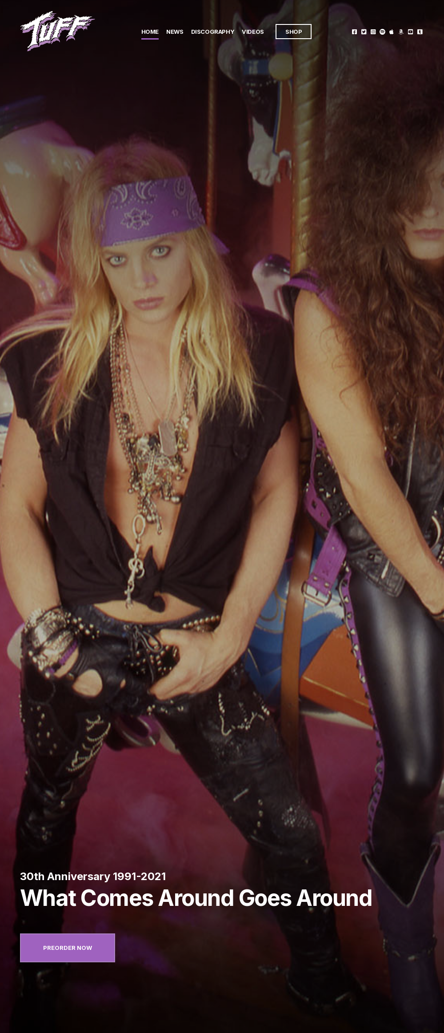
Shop (293, 31)
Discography (213, 31)
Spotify (382, 31)
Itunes (392, 31)
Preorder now (67, 947)
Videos (253, 31)
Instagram (373, 31)
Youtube (410, 31)
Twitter (364, 31)
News (174, 31)
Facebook (354, 31)
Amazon (401, 31)
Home (150, 31)
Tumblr (420, 31)
